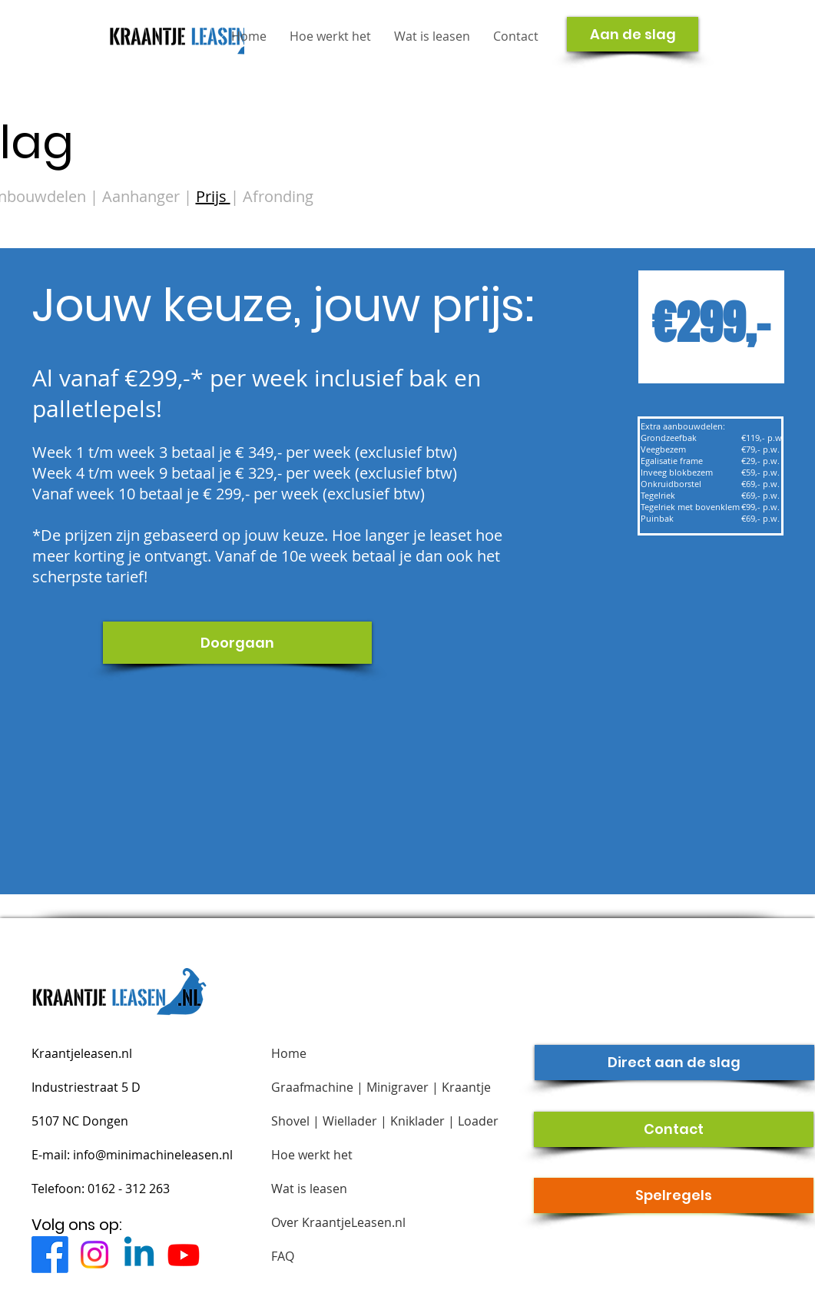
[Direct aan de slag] (674, 1062)
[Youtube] (183, 1254)
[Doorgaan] (237, 643)
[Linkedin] (139, 1254)
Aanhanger (143, 196)
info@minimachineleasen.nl (153, 1154)
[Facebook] (49, 1254)
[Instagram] (94, 1254)
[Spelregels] (673, 1195)
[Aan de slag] (632, 34)
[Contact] (673, 1129)
